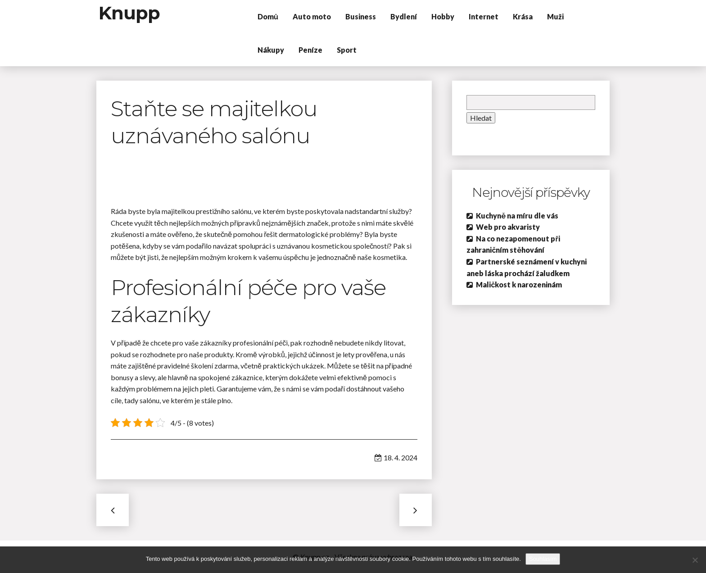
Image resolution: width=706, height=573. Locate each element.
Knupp (129, 13)
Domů (268, 16)
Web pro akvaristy (508, 227)
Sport (347, 49)
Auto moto (312, 16)
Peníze (310, 49)
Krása (523, 16)
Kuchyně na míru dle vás (517, 215)
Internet (483, 16)
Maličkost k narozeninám (519, 284)
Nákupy (271, 49)
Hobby (442, 16)
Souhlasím (543, 558)
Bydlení (403, 16)
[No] (694, 559)
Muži (555, 16)
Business (360, 16)
